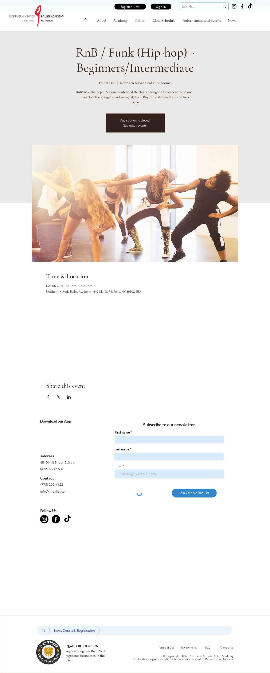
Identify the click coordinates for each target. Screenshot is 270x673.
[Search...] (198, 7)
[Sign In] (161, 6)
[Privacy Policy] (189, 647)
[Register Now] (130, 6)
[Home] (85, 20)
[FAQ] (208, 647)
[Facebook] (242, 6)
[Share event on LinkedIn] (69, 397)
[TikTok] (250, 6)
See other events (135, 125)
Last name (121, 449)
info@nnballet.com (53, 491)
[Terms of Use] (166, 647)
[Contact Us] (227, 647)
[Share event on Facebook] (48, 397)
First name (122, 432)
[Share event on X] (58, 397)
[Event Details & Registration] (74, 630)
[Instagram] (234, 6)
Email (118, 466)
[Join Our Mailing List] (194, 493)
